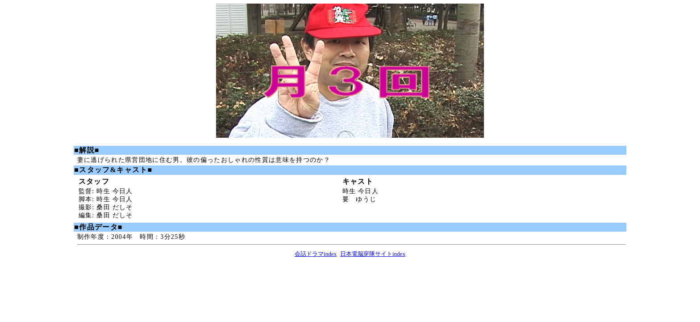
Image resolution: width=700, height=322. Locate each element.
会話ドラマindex (316, 253)
